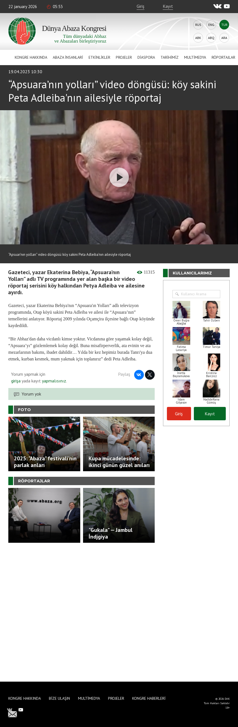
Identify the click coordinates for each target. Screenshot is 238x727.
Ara (224, 38)
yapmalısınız (53, 381)
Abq (211, 38)
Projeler (124, 57)
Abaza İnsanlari (68, 57)
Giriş (140, 6)
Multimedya (195, 57)
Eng (211, 25)
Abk (198, 38)
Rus (198, 25)
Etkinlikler (99, 57)
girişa (16, 381)
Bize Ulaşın (59, 698)
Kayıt (168, 6)
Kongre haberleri (149, 698)
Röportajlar (223, 57)
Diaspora (146, 57)
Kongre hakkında (31, 57)
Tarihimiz (170, 57)
